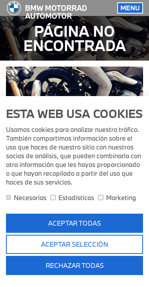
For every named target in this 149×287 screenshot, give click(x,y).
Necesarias (26, 197)
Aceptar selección (74, 244)
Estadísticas (72, 197)
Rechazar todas (75, 265)
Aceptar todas (74, 223)
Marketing (117, 197)
